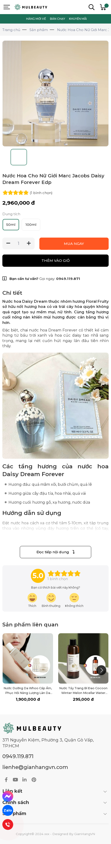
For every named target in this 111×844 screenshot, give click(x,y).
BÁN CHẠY (57, 18)
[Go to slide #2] (37, 157)
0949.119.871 (68, 278)
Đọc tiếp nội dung (55, 552)
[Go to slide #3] (55, 157)
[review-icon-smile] (51, 600)
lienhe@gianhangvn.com (35, 767)
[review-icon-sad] (74, 600)
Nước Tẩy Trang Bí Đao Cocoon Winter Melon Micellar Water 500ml (83, 692)
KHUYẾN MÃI (78, 18)
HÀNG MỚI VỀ (36, 18)
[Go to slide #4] (74, 157)
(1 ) (41, 193)
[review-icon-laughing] (32, 600)
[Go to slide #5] (92, 157)
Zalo (8, 810)
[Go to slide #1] (19, 157)
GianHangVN (84, 834)
